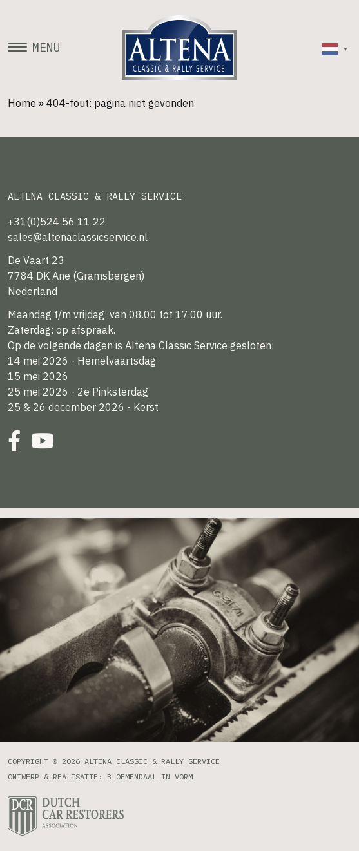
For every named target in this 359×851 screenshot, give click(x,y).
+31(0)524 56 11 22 (57, 221)
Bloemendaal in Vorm (150, 776)
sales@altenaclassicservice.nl (78, 237)
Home (22, 103)
